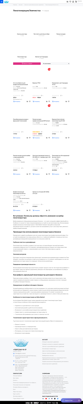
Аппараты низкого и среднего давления (53, 344)
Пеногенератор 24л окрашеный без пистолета (60, 156)
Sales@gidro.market (20, 353)
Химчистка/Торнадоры (41, 57)
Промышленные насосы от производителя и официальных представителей (54, 358)
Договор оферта (17, 396)
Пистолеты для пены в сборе (41, 34)
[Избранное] (70, 1)
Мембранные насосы (47, 355)
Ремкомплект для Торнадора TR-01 (60, 83)
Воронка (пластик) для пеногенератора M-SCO (58, 120)
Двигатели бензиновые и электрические (53, 351)
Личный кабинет (17, 376)
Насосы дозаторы (22, 34)
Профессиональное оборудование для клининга (55, 361)
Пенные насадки (60, 34)
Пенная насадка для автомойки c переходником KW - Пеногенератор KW (21, 156)
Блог (14, 389)
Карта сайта (16, 394)
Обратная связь (17, 391)
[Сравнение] (67, 1)
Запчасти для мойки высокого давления (53, 346)
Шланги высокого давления (49, 364)
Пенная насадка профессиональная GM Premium (41, 120)
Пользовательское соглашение (21, 385)
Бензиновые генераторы (49, 348)
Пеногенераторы (22, 57)
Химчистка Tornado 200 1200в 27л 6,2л (41, 192)
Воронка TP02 (36, 83)
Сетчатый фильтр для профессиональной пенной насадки (20, 83)
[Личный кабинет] (73, 1)
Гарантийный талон (18, 398)
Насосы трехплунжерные (49, 353)
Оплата (15, 380)
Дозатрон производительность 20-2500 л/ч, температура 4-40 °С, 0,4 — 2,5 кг (41, 156)
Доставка (16, 378)
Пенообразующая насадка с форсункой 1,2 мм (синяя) (20, 120)
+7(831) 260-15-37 (19, 350)
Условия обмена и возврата (20, 387)
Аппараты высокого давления (50, 342)
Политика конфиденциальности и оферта (24, 382)
